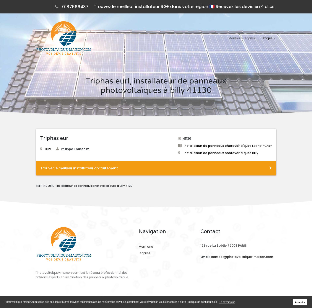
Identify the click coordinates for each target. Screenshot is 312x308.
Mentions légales (242, 38)
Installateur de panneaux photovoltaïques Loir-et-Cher (228, 146)
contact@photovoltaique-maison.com (241, 257)
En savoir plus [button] (227, 302)
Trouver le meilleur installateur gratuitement (156, 168)
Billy (45, 149)
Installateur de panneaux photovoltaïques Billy (221, 153)
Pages (268, 38)
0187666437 (75, 7)
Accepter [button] (300, 302)
